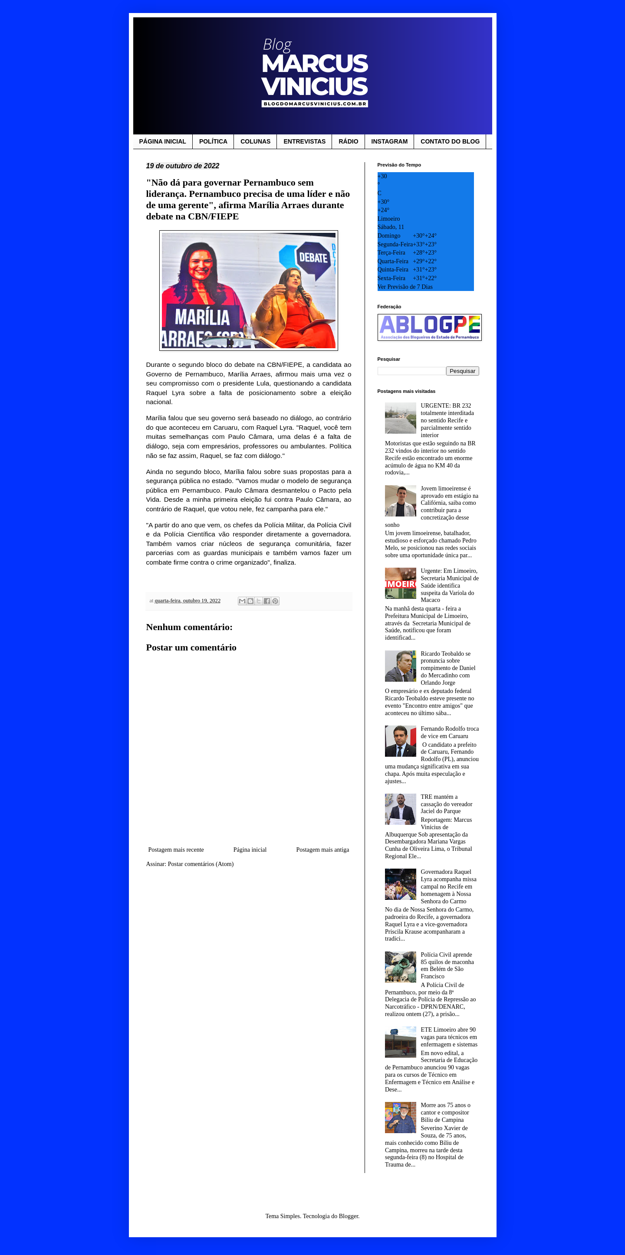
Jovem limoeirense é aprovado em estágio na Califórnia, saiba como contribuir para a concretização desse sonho (431, 506)
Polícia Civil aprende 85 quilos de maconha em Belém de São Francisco (447, 965)
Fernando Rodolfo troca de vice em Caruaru (450, 732)
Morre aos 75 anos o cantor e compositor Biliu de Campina (445, 1112)
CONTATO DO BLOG (450, 141)
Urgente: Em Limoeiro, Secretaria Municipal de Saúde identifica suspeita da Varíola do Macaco (450, 585)
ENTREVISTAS (304, 141)
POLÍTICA (213, 141)
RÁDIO (348, 141)
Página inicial (250, 849)
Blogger (348, 1216)
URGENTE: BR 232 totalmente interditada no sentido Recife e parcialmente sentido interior (447, 420)
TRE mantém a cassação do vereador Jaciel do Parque (447, 804)
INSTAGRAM (390, 141)
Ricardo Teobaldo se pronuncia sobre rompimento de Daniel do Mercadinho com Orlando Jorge (448, 668)
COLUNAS (255, 141)
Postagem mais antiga (322, 849)
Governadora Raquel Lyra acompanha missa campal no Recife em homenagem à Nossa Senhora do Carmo (449, 886)
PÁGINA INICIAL (162, 141)
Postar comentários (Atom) (201, 864)
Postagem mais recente (176, 849)
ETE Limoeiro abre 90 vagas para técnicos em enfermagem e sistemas (449, 1037)
